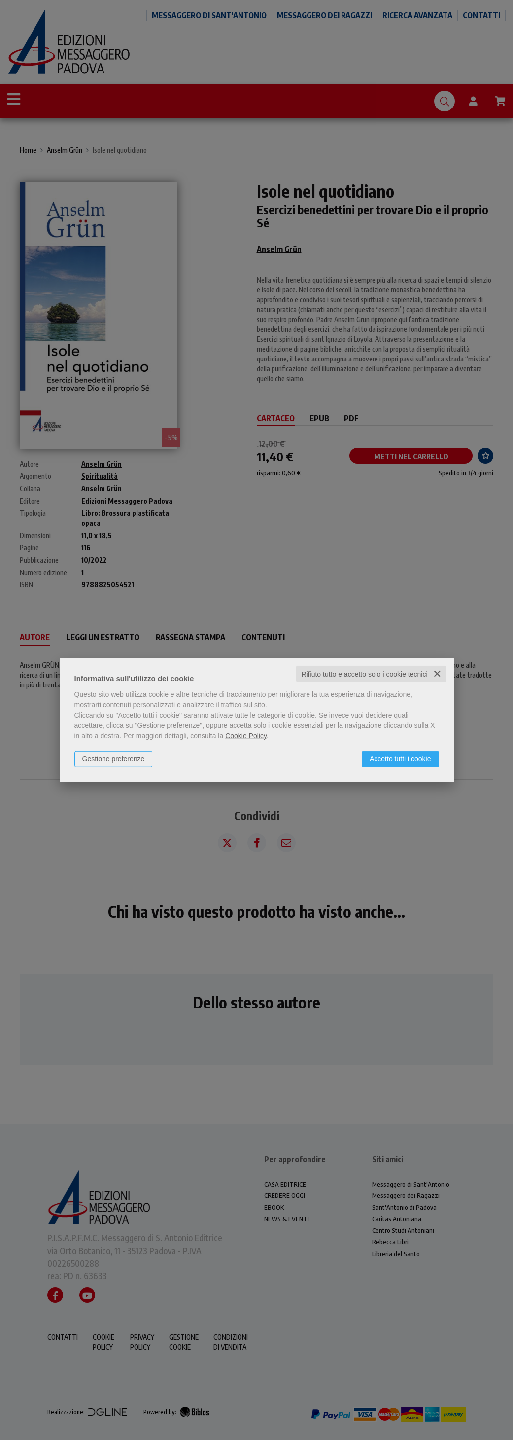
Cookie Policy (246, 735)
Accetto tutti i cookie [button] (400, 758)
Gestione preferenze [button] (113, 758)
